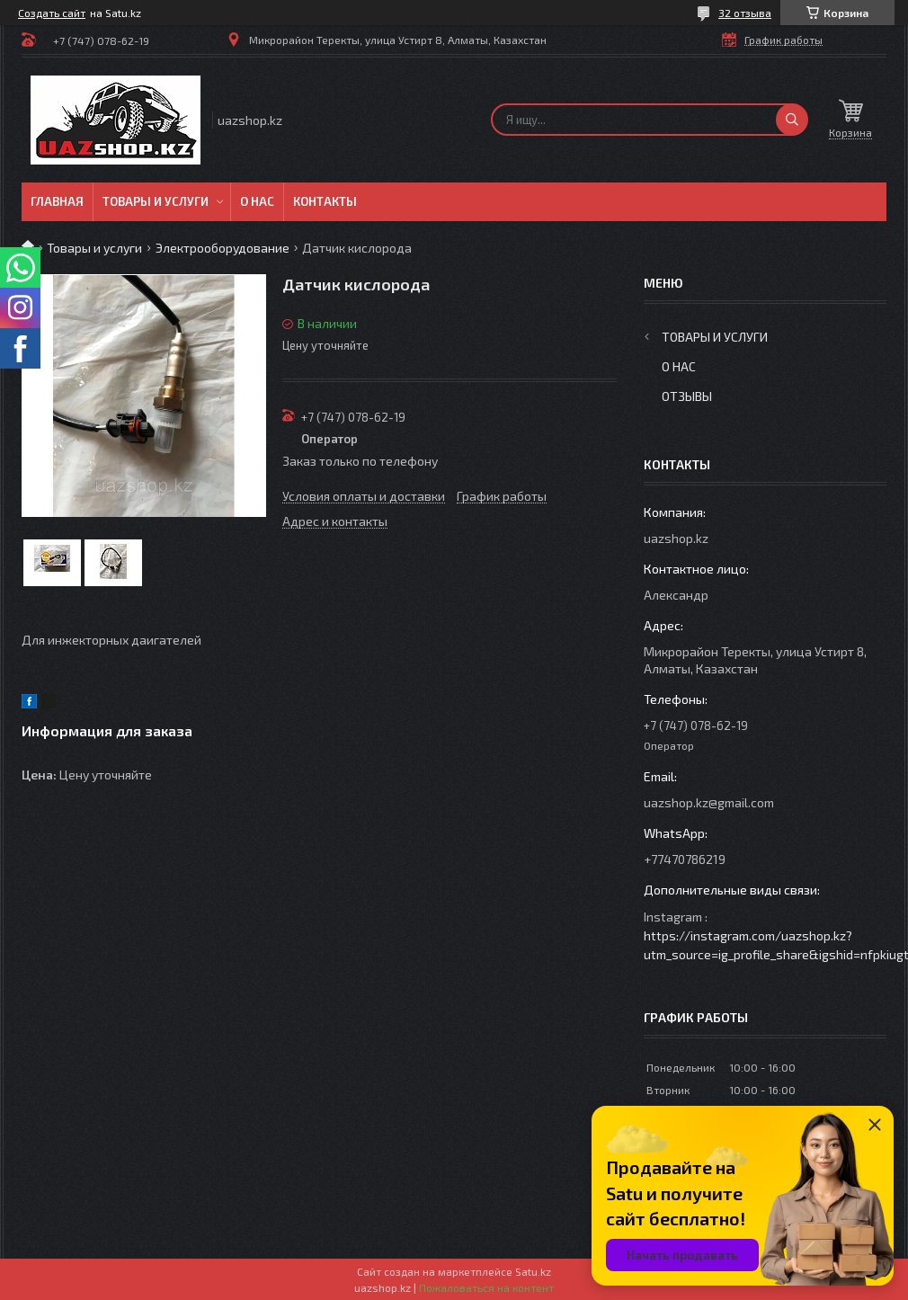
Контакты (325, 201)
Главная (57, 201)
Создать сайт (51, 12)
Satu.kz (533, 1271)
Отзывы (687, 396)
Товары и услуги (155, 201)
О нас (257, 201)
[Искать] (792, 119)
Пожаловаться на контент (486, 1287)
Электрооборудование (222, 247)
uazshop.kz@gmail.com (709, 802)
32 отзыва (744, 12)
